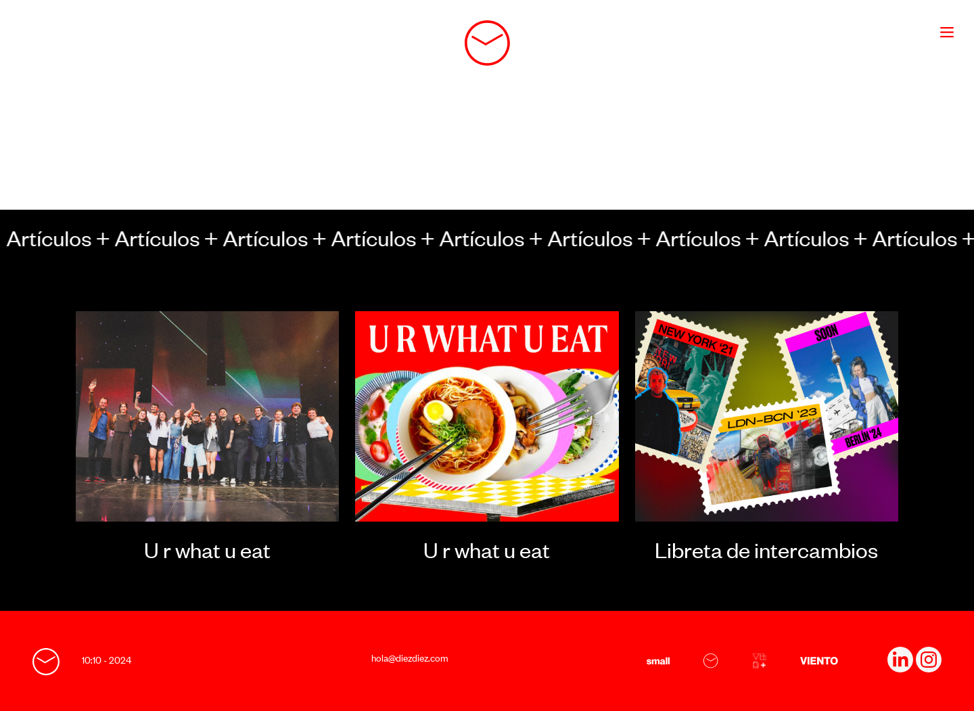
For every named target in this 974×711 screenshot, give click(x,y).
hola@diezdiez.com (409, 658)
